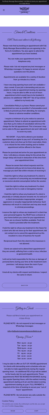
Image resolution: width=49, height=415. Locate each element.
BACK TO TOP (24, 285)
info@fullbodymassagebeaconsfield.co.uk (25, 331)
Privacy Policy (18, 410)
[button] (5, 10)
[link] (24, 10)
